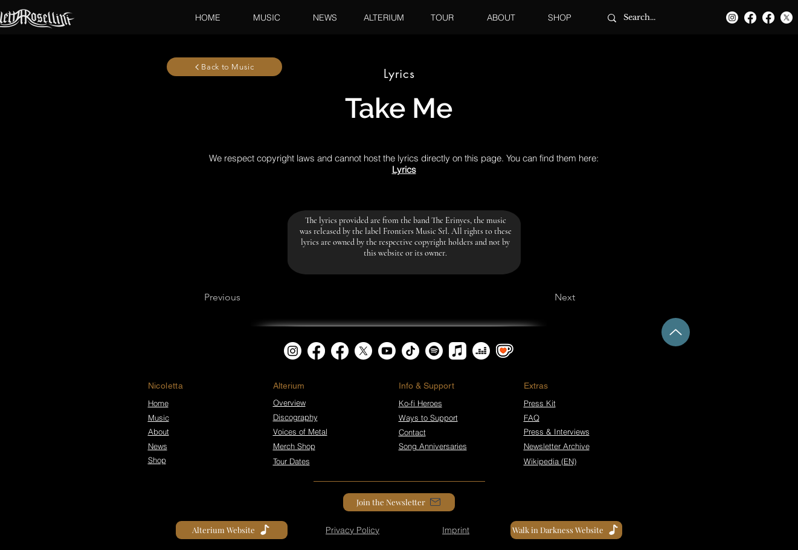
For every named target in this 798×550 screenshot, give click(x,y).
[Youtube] (387, 351)
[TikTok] (410, 351)
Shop (157, 460)
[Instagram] (732, 17)
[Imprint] (456, 530)
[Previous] (222, 297)
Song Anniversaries (433, 446)
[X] (786, 17)
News (157, 446)
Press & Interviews (557, 431)
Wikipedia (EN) (550, 461)
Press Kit (540, 403)
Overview (289, 402)
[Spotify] (434, 351)
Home (158, 403)
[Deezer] (481, 351)
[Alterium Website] (232, 530)
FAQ (531, 417)
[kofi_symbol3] (504, 351)
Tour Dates (291, 461)
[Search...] (646, 17)
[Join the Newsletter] (399, 502)
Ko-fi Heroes (420, 403)
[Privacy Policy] (352, 530)
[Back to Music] (224, 66)
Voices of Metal (300, 431)
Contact (412, 432)
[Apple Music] (457, 351)
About (158, 431)
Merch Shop (294, 446)
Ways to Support (428, 417)
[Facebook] (750, 17)
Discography (295, 417)
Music (158, 417)
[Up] (675, 332)
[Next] (565, 297)
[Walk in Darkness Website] (566, 530)
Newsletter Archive (557, 446)
